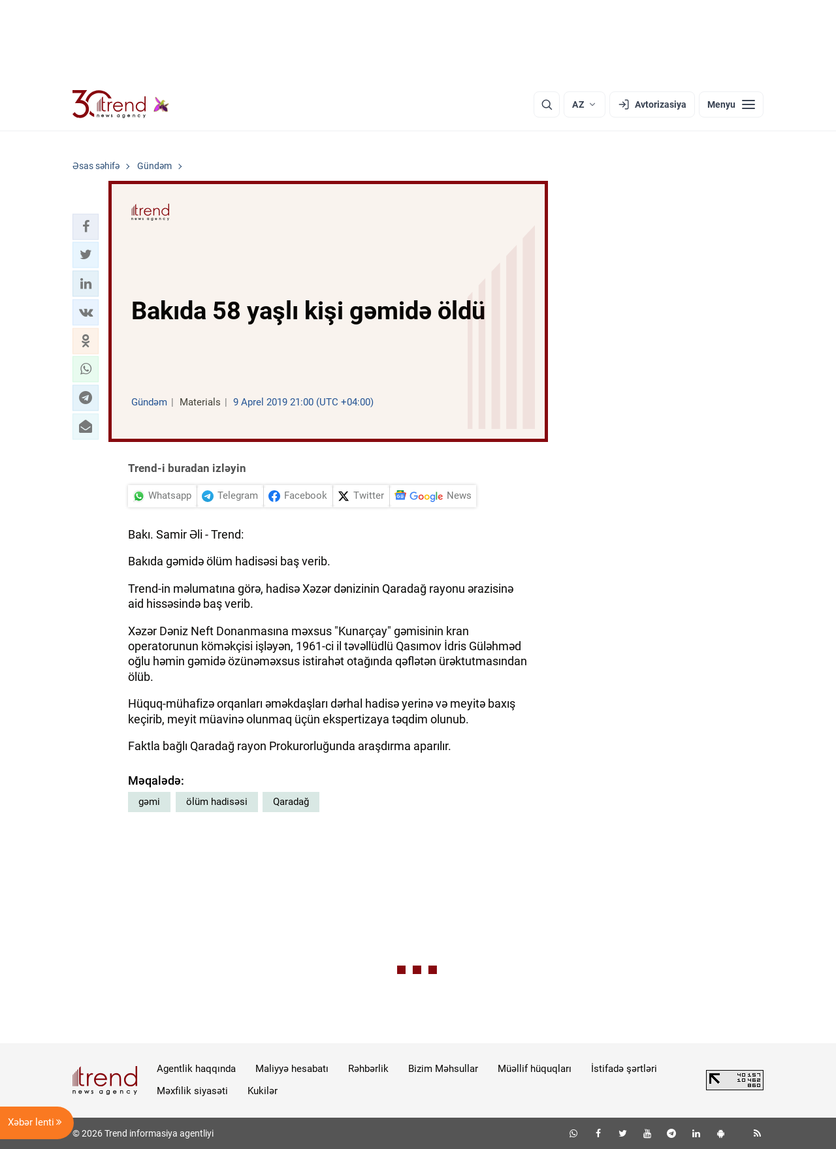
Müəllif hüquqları (534, 1069)
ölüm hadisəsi (217, 802)
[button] (85, 226)
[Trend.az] (120, 104)
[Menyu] (731, 104)
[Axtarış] (547, 104)
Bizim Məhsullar (443, 1069)
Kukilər (263, 1091)
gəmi (149, 802)
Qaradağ (291, 802)
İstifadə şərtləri (624, 1069)
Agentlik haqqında (196, 1069)
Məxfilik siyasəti (192, 1091)
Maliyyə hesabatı (292, 1069)
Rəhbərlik (368, 1069)
